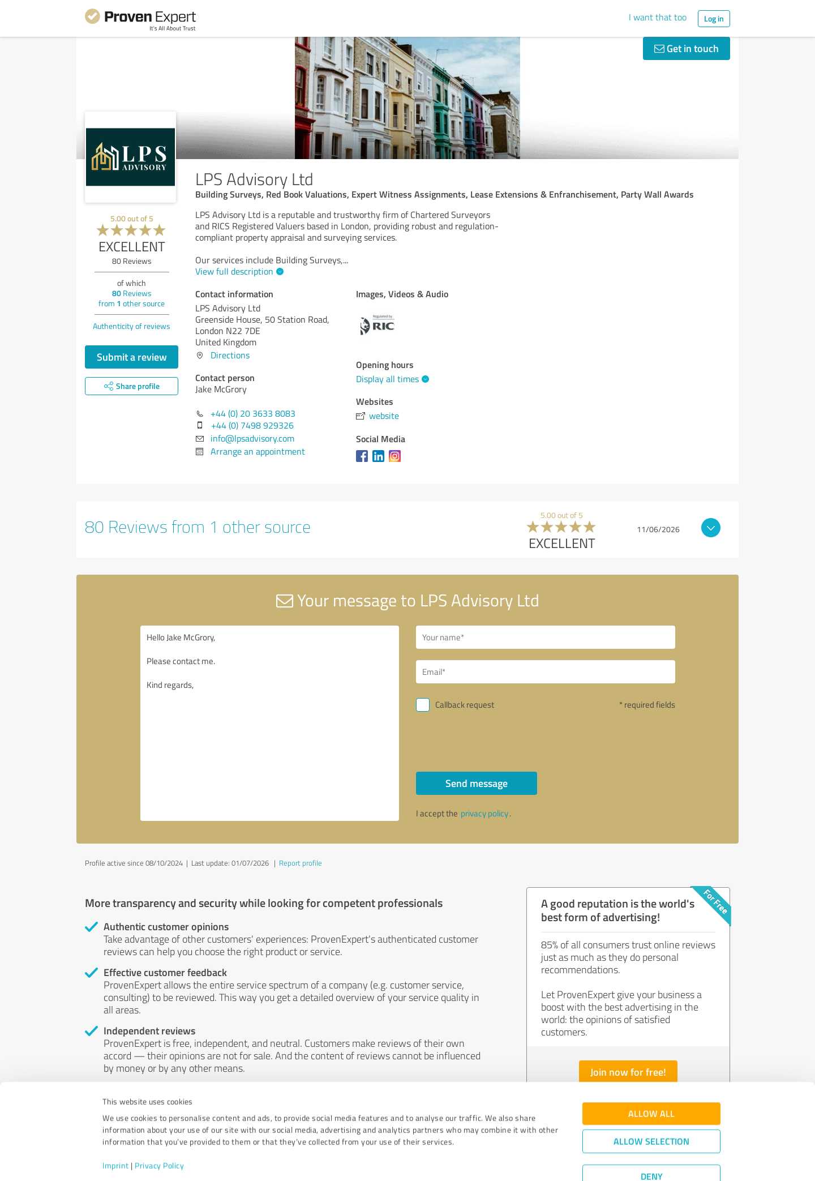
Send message (476, 783)
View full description (238, 271)
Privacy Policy (159, 1128)
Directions (230, 355)
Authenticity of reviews (131, 325)
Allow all (651, 1075)
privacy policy (484, 813)
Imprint (115, 1128)
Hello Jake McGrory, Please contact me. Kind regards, (270, 723)
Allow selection (651, 1103)
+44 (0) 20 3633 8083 (253, 413)
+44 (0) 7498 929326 (252, 425)
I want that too (658, 17)
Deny (652, 1138)
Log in (714, 18)
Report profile (300, 863)
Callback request (464, 705)
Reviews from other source (131, 298)
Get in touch (686, 48)
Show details (478, 1159)
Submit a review (132, 356)
